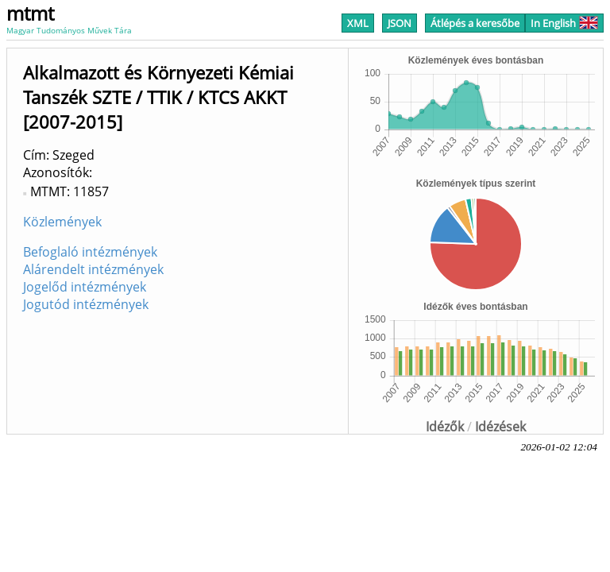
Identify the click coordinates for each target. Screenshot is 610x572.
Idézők (445, 426)
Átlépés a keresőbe (474, 23)
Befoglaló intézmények (90, 252)
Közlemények (62, 221)
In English (564, 23)
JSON (399, 23)
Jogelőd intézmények (84, 287)
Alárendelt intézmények (93, 269)
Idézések (500, 426)
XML (358, 23)
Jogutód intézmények (86, 304)
